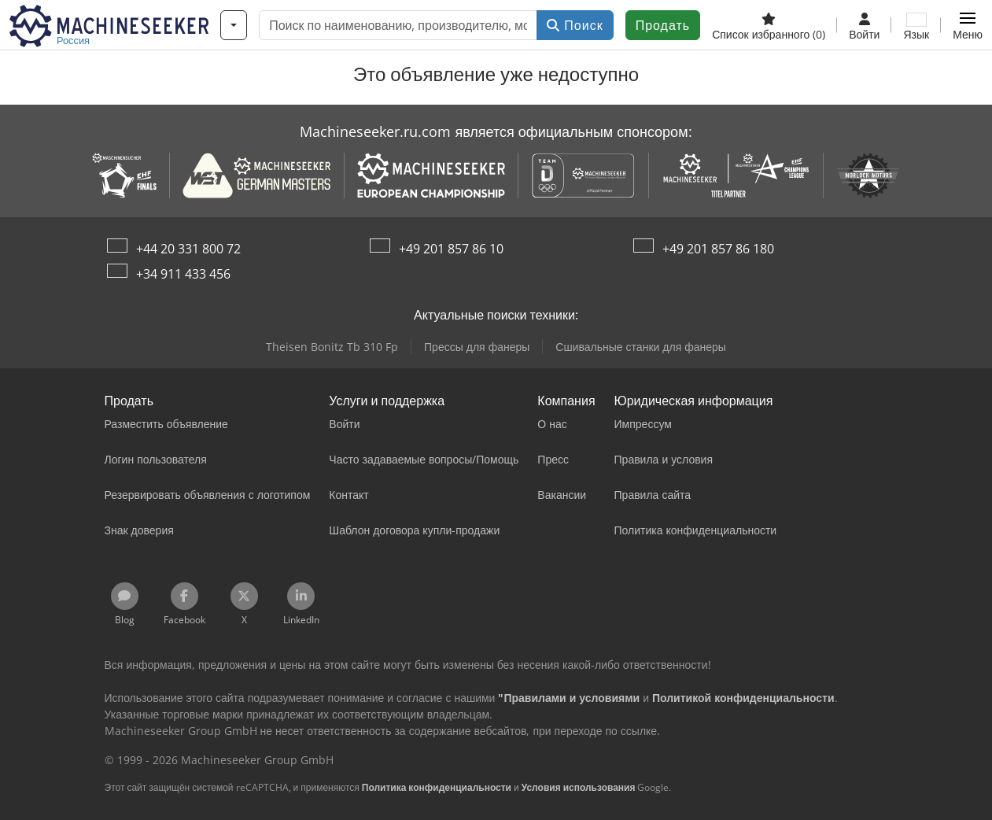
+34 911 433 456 (183, 274)
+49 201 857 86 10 (451, 248)
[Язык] (916, 25)
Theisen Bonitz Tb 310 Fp (332, 346)
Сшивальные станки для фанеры (640, 346)
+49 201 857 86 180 (718, 248)
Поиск (575, 25)
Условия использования (579, 787)
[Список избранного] (768, 25)
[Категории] (233, 25)
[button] (968, 25)
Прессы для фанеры (476, 346)
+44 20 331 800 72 (188, 248)
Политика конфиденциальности (436, 787)
